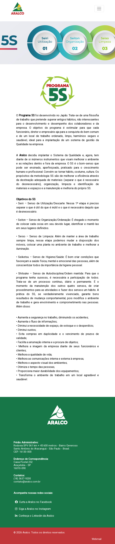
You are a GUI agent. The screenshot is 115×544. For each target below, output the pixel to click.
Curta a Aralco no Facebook (33, 502)
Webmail (96, 539)
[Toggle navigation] (99, 8)
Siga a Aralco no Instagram (33, 508)
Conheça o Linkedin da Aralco (34, 515)
